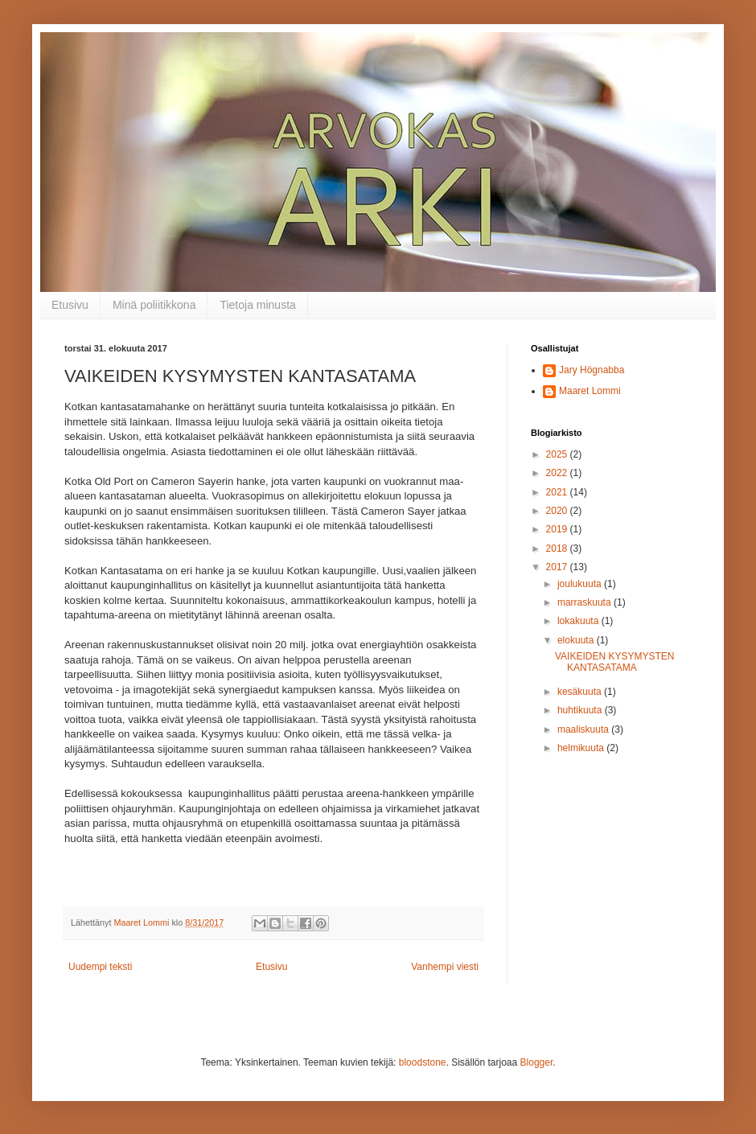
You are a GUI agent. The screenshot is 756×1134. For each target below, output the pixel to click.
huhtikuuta (581, 710)
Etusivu (69, 304)
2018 (558, 548)
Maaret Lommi (590, 390)
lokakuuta (579, 621)
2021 (558, 492)
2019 (558, 529)
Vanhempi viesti (445, 966)
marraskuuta (585, 602)
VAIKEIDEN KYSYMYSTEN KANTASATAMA (614, 662)
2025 (558, 454)
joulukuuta (580, 584)
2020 (558, 510)
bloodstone (422, 1062)
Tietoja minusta (257, 304)
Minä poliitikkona (154, 304)
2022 (558, 473)
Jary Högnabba (591, 370)
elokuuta (577, 640)
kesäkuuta (580, 691)
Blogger (536, 1062)
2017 (558, 567)
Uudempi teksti (100, 966)
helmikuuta (581, 748)
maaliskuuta (584, 729)
